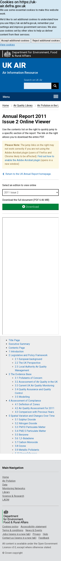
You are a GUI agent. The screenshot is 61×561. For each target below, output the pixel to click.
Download (30, 206)
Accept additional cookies (15, 40)
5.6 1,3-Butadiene (24, 438)
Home (5, 105)
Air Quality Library (23, 105)
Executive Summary (19, 343)
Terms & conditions (12, 530)
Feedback (43, 537)
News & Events (33, 530)
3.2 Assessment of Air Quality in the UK (36, 381)
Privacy (37, 534)
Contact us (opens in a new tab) (19, 537)
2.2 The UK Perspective (28, 362)
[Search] (55, 86)
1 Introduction (16, 351)
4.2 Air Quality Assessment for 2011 (34, 408)
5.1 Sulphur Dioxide (25, 419)
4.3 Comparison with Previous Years (34, 411)
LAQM (5, 499)
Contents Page (17, 347)
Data (4, 484)
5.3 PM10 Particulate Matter (30, 427)
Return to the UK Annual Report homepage (26, 173)
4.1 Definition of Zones (27, 404)
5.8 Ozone (20, 445)
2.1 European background (28, 359)
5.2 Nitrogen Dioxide (26, 423)
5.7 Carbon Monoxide (26, 442)
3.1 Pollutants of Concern (28, 377)
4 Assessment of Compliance (25, 400)
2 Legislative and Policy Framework (28, 355)
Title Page (14, 340)
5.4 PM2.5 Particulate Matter (30, 430)
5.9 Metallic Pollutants (27, 449)
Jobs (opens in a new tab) (16, 534)
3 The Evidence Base (20, 374)
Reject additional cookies (46, 40)
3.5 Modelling (22, 396)
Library (6, 492)
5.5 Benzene (21, 434)
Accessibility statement (33, 526)
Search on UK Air (33, 80)
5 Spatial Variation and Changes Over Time (32, 415)
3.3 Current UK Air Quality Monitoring (34, 385)
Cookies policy (10, 526)
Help (45, 534)
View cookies (7, 44)
